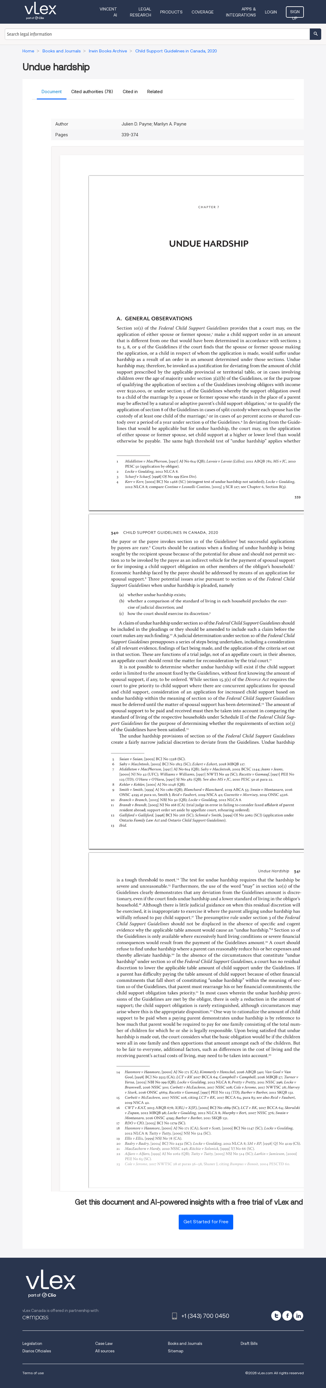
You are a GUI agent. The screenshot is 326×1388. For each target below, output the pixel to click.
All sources (104, 1351)
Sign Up (295, 13)
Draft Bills (249, 1343)
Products (171, 12)
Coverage (203, 12)
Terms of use (33, 1373)
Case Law (104, 1343)
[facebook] (287, 1316)
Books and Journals (185, 1343)
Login (271, 12)
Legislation (32, 1343)
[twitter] (276, 1316)
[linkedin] (298, 1316)
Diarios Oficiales (36, 1351)
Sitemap (175, 1351)
